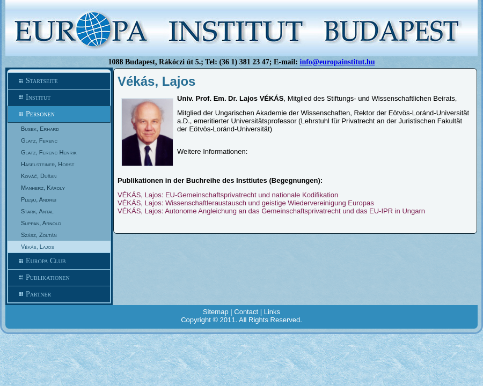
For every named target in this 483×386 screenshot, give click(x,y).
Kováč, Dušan (38, 176)
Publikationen (59, 278)
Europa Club (59, 261)
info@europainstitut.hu (337, 62)
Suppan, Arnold (41, 223)
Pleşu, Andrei (38, 199)
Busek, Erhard (40, 128)
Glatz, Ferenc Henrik (49, 152)
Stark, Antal (37, 211)
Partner (59, 294)
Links (272, 312)
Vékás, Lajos (37, 246)
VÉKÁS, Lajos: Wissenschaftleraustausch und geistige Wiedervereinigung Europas (246, 203)
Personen (59, 114)
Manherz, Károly (43, 187)
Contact (246, 312)
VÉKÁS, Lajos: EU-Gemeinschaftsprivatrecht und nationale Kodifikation (228, 195)
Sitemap (216, 312)
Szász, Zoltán (39, 235)
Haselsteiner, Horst (47, 164)
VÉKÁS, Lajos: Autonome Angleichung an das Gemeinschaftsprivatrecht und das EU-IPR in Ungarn (271, 211)
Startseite (59, 81)
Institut (59, 98)
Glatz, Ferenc (39, 140)
